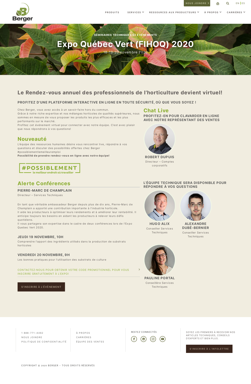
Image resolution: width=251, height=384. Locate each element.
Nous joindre (196, 3)
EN (237, 3)
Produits (112, 12)
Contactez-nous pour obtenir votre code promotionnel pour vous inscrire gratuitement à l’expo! (73, 271)
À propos (211, 12)
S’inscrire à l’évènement (41, 286)
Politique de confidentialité (44, 341)
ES (243, 3)
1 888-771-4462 (32, 333)
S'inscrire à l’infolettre (209, 348)
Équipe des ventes (90, 341)
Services (134, 12)
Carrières (234, 12)
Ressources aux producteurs (172, 12)
